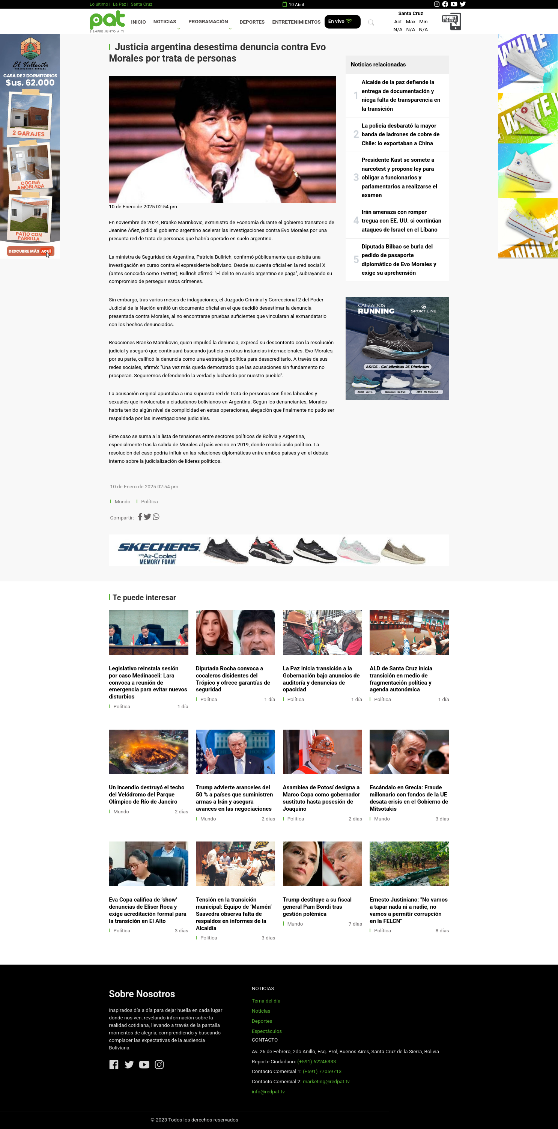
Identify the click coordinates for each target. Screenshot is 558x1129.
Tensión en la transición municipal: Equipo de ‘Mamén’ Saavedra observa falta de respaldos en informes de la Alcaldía (234, 914)
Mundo (123, 501)
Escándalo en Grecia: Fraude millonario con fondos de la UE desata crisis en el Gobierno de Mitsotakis (409, 798)
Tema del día (266, 1001)
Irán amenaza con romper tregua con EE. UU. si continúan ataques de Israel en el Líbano (401, 221)
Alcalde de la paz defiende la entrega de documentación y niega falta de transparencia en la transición (401, 95)
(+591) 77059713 (322, 1071)
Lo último (99, 4)
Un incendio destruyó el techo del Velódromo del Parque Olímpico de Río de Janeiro (146, 794)
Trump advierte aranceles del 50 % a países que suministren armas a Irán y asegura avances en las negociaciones (234, 798)
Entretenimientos (296, 22)
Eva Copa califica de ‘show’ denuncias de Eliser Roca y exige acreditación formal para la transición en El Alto (148, 910)
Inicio (138, 22)
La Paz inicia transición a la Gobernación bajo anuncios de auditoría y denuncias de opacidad (321, 679)
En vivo (340, 21)
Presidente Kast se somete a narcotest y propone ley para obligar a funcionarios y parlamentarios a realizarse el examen (399, 178)
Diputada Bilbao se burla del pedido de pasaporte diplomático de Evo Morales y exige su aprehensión (399, 260)
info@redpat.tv (268, 1091)
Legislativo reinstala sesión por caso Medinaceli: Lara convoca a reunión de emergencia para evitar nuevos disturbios (148, 682)
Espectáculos (267, 1031)
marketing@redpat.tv (326, 1081)
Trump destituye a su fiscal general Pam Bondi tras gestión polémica (317, 906)
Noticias (164, 21)
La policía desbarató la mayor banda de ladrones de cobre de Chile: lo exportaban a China (401, 134)
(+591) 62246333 (316, 1061)
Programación (208, 21)
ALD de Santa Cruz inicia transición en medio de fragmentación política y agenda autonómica (401, 679)
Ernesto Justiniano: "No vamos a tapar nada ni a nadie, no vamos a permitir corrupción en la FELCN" (409, 910)
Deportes (252, 22)
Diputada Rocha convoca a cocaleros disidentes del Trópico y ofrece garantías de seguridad (233, 679)
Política (149, 501)
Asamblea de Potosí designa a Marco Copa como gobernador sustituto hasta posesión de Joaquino (321, 798)
